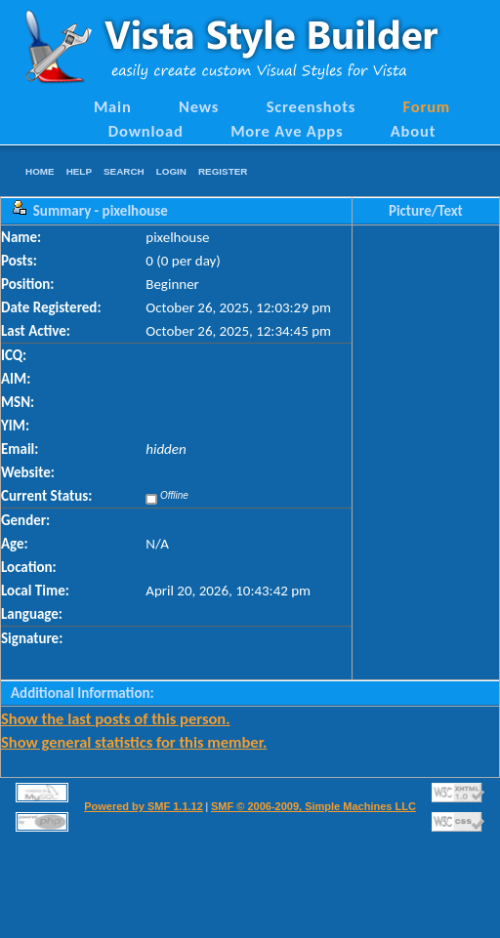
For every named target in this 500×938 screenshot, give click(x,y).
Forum (427, 106)
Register (222, 171)
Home (40, 171)
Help (79, 171)
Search (124, 171)
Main (113, 106)
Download (146, 131)
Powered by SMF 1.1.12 (143, 806)
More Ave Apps (286, 131)
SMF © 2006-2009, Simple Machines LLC (313, 806)
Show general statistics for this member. (134, 742)
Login (171, 171)
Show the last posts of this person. (115, 718)
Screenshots (311, 106)
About (413, 131)
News (199, 106)
